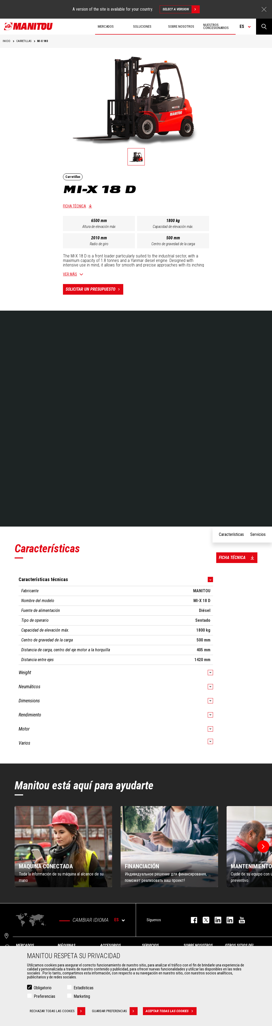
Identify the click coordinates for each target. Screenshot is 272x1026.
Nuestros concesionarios (216, 26)
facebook (191, 920)
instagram (215, 920)
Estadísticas (84, 987)
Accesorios (110, 945)
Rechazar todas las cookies (57, 1011)
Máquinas (66, 945)
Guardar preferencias (115, 1011)
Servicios (150, 945)
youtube (239, 920)
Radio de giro (99, 244)
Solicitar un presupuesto (94, 289)
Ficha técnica (74, 206)
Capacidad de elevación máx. (173, 226)
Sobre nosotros (198, 945)
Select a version (181, 9)
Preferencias (44, 996)
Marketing (82, 996)
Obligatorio (43, 987)
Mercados (25, 945)
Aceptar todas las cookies (171, 1011)
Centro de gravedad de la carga (173, 244)
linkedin (227, 920)
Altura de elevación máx (99, 226)
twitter (203, 920)
